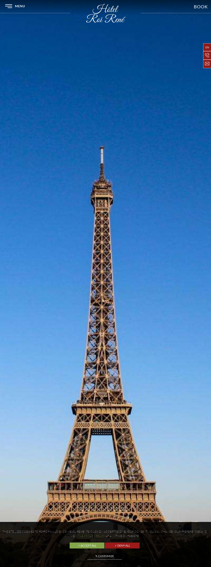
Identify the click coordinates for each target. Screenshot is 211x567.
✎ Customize (104, 556)
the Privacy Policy (91, 536)
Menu (15, 6)
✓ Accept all (87, 545)
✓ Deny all (122, 545)
